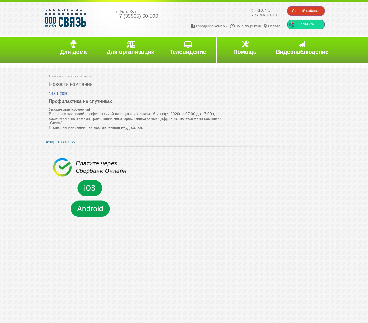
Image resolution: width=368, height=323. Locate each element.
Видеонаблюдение (302, 52)
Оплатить (306, 24)
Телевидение (188, 52)
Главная (55, 76)
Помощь (244, 52)
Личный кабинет (306, 10)
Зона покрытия (248, 26)
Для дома (73, 52)
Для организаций (130, 52)
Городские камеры (211, 26)
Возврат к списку (60, 142)
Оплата (274, 26)
